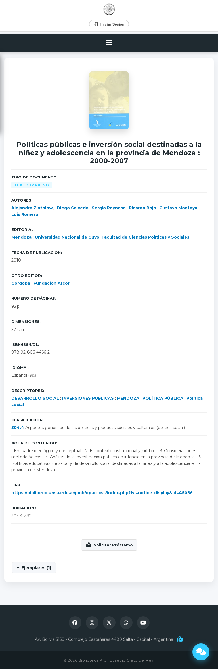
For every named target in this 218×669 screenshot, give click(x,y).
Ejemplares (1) (36, 567)
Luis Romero (24, 214)
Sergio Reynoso (109, 207)
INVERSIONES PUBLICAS (88, 398)
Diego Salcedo (73, 207)
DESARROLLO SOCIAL (35, 398)
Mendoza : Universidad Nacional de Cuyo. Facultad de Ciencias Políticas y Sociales (100, 237)
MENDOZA (128, 398)
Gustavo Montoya (178, 207)
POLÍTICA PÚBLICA (162, 398)
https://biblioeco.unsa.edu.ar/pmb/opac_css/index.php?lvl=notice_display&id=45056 (102, 492)
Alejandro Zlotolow (32, 207)
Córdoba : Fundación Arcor (40, 283)
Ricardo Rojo (142, 207)
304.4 (17, 427)
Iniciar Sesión (109, 24)
